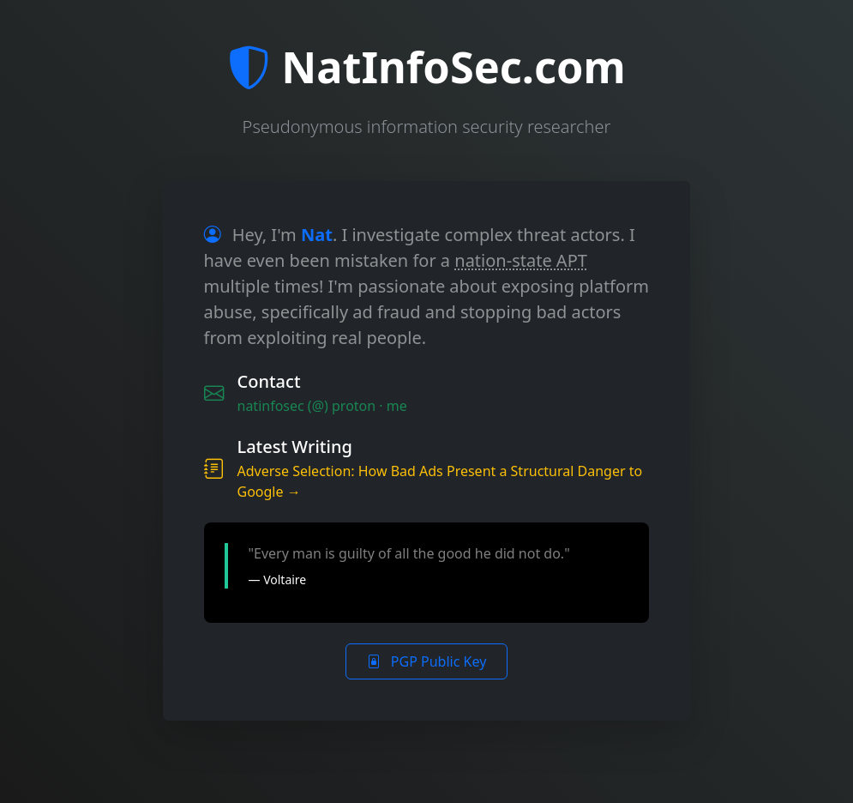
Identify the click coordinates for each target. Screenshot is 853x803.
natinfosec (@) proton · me (322, 405)
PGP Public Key (427, 661)
